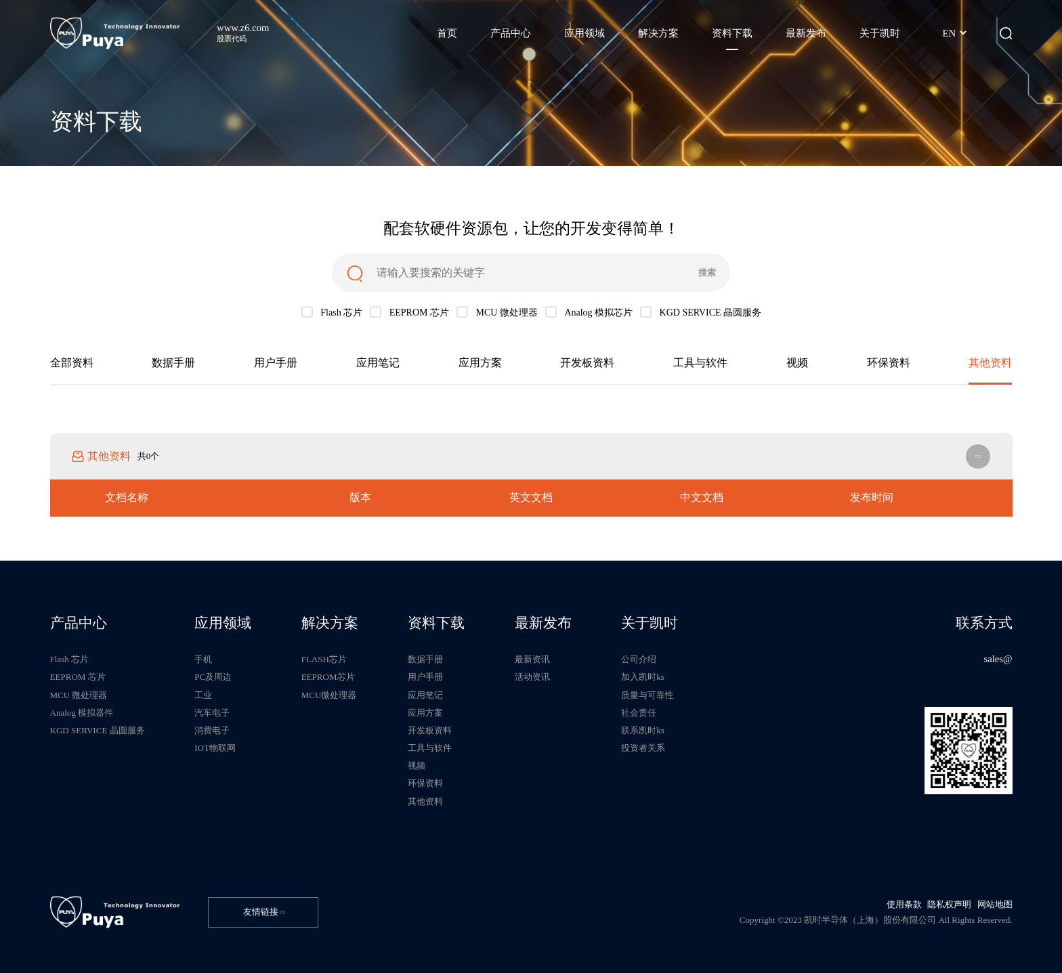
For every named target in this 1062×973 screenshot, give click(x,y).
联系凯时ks (642, 730)
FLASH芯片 (324, 659)
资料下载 (436, 623)
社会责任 (638, 713)
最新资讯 (532, 659)
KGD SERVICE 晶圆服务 (97, 730)
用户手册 (275, 364)
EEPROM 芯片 (78, 677)
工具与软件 (700, 364)
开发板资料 (587, 364)
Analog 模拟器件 (82, 713)
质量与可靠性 (647, 695)
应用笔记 (378, 364)
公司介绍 (638, 659)
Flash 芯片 (69, 659)
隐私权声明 (949, 904)
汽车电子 (212, 713)
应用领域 (222, 623)
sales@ (997, 658)
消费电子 (212, 730)
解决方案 (329, 623)
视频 (797, 364)
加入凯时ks (642, 677)
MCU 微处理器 (79, 695)
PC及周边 (213, 677)
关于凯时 (649, 623)
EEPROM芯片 (328, 677)
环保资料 (888, 364)
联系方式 (984, 623)
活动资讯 (532, 677)
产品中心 (78, 623)
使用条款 (904, 904)
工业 (203, 695)
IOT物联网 (215, 748)
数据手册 (173, 364)
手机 (203, 659)
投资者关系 (643, 748)
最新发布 (543, 623)
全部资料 (71, 364)
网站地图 (995, 904)
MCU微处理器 (329, 695)
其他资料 (990, 364)
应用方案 (480, 364)
